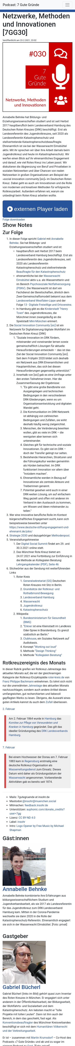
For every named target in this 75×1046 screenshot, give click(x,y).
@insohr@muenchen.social (39, 801)
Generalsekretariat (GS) (37, 581)
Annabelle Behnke (25, 889)
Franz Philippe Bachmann (18, 681)
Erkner (28, 626)
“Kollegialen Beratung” (48, 655)
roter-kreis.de (56, 677)
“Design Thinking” (45, 651)
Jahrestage (35, 685)
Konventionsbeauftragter (18, 1022)
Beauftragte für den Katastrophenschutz (40, 271)
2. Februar (9, 709)
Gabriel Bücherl (21, 987)
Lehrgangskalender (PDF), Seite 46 (37, 564)
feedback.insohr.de (36, 805)
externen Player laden (37, 209)
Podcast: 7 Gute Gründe (21, 5)
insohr (21, 821)
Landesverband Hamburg (38, 597)
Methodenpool (60, 535)
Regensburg (31, 761)
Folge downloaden (14, 219)
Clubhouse (29, 638)
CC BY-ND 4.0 (27, 817)
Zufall (49, 702)
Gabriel (41, 238)
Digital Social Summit (34, 543)
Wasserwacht (31, 601)
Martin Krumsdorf (42, 1037)
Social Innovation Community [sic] (35, 325)
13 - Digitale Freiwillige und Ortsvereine (47, 304)
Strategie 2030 (18, 535)
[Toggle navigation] (67, 4)
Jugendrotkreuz (32, 605)
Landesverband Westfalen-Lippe (36, 300)
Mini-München (38, 321)
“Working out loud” (45, 646)
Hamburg (50, 718)
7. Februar (9, 747)
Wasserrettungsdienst (22, 769)
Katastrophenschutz (35, 609)
